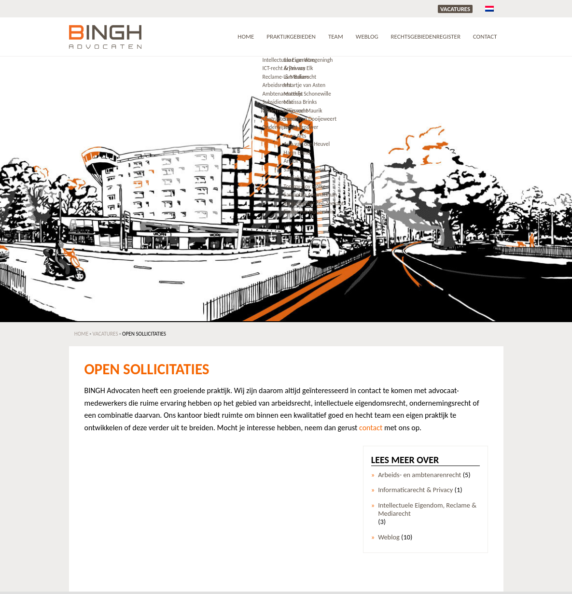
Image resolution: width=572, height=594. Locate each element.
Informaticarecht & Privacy (415, 490)
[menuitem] (489, 8)
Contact (485, 36)
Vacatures (455, 9)
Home (245, 36)
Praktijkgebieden (291, 36)
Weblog (367, 36)
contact (370, 427)
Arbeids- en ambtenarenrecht (419, 475)
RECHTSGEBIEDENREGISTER (425, 36)
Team (335, 36)
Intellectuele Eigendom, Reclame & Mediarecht (427, 509)
